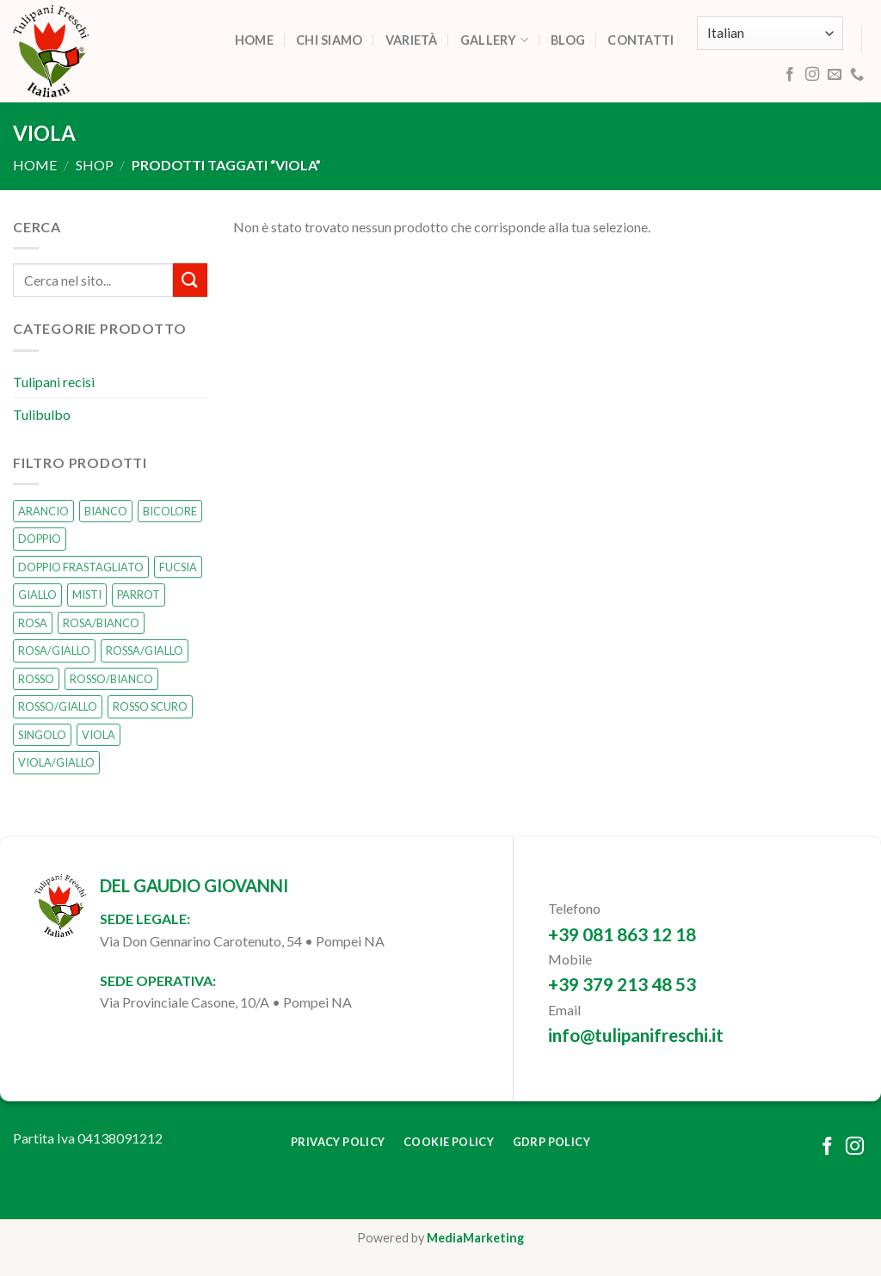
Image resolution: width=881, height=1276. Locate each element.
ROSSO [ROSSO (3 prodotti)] (36, 679)
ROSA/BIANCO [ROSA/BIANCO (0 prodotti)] (101, 623)
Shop (95, 165)
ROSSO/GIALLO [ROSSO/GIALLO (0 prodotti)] (57, 707)
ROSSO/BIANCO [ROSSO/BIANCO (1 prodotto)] (111, 679)
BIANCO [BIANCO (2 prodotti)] (105, 511)
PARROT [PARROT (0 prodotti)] (138, 595)
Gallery (494, 40)
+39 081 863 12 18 (622, 934)
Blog (568, 40)
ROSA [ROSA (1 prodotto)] (32, 623)
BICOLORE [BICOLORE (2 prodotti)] (170, 511)
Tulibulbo (42, 414)
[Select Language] (770, 33)
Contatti (640, 40)
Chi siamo (329, 40)
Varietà (411, 40)
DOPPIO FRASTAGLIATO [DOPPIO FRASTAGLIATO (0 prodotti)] (81, 567)
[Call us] (857, 75)
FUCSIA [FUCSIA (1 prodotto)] (178, 567)
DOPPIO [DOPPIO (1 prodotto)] (39, 539)
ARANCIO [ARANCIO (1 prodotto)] (43, 511)
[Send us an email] (834, 75)
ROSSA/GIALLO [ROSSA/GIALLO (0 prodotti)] (144, 651)
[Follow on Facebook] (790, 75)
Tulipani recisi (54, 381)
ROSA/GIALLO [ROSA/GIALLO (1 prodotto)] (54, 651)
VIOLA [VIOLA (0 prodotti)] (98, 735)
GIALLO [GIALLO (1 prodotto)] (37, 595)
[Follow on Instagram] (812, 75)
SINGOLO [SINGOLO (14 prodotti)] (42, 735)
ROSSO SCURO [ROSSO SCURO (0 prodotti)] (150, 707)
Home (254, 40)
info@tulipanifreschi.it (636, 1034)
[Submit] (190, 281)
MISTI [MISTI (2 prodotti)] (87, 595)
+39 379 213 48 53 (622, 984)
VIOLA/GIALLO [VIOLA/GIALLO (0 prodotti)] (56, 762)
